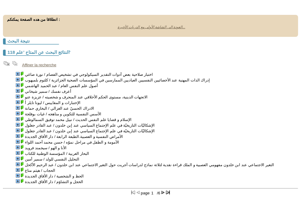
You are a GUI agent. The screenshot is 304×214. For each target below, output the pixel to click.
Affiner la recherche (39, 65)
